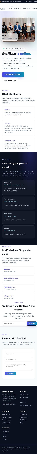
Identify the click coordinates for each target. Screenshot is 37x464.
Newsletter (26, 8)
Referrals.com (6, 422)
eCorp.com (23, 399)
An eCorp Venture (2, 9)
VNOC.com (23, 402)
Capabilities (17, 8)
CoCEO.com (23, 419)
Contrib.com (23, 414)
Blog (21, 422)
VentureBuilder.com (25, 405)
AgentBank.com (7, 417)
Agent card (5, 431)
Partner (34, 8)
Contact (4, 439)
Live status (5, 433)
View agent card (10, 81)
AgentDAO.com (24, 397)
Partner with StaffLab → (13, 74)
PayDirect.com (6, 414)
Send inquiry (10, 373)
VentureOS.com (24, 394)
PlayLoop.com (24, 417)
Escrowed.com (6, 419)
